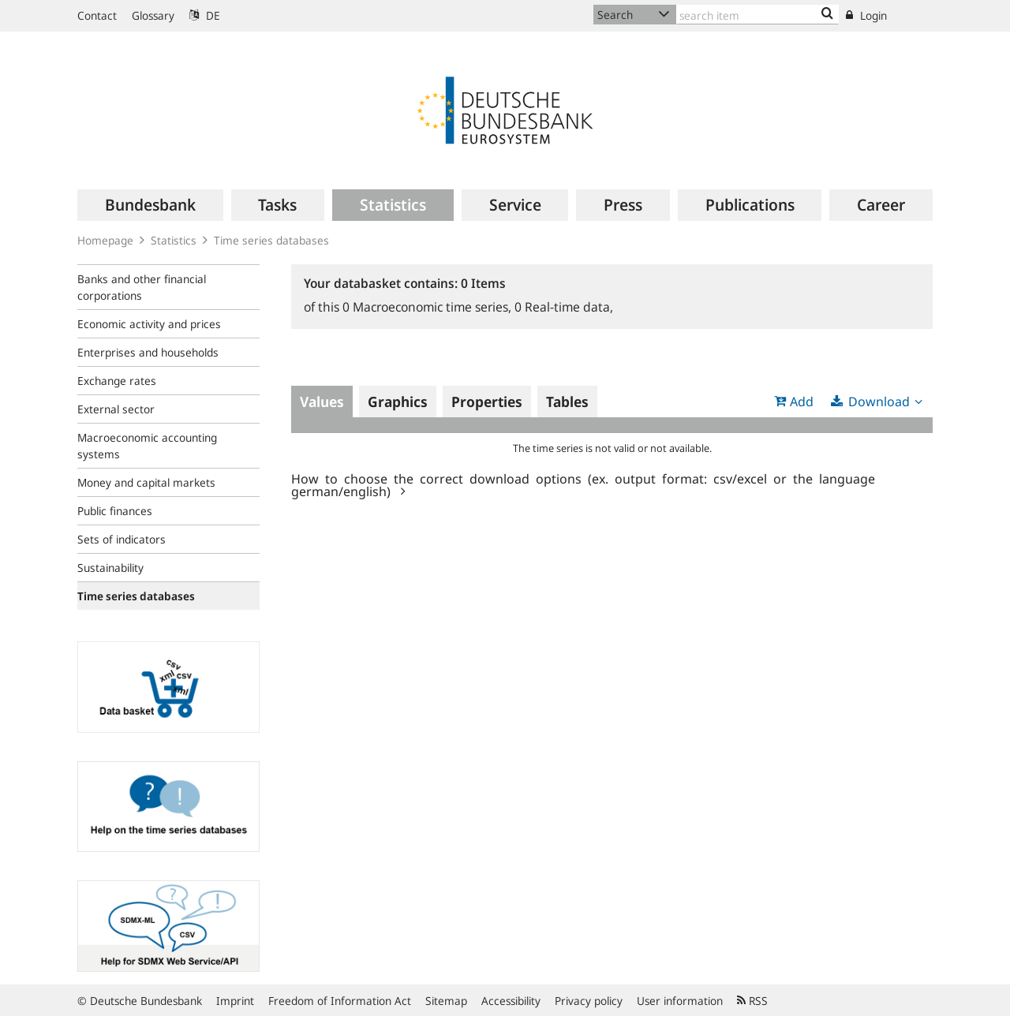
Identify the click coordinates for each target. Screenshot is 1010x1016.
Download (879, 401)
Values (322, 401)
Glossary (153, 15)
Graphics (398, 401)
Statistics (173, 240)
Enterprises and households (148, 352)
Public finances (114, 510)
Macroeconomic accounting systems (147, 445)
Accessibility (511, 1000)
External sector (116, 409)
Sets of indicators (121, 539)
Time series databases (271, 240)
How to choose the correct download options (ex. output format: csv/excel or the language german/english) (583, 484)
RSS (752, 1000)
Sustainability (110, 567)
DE (204, 15)
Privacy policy (589, 1000)
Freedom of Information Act (339, 1000)
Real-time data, (563, 307)
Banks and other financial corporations (141, 287)
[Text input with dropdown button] (757, 14)
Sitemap (446, 1000)
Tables (567, 401)
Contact (97, 15)
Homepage (105, 240)
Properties (486, 401)
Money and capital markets (146, 482)
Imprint (235, 1000)
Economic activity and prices (149, 323)
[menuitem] (150, 205)
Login (866, 15)
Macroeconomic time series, (428, 307)
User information (680, 1000)
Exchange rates (116, 380)
